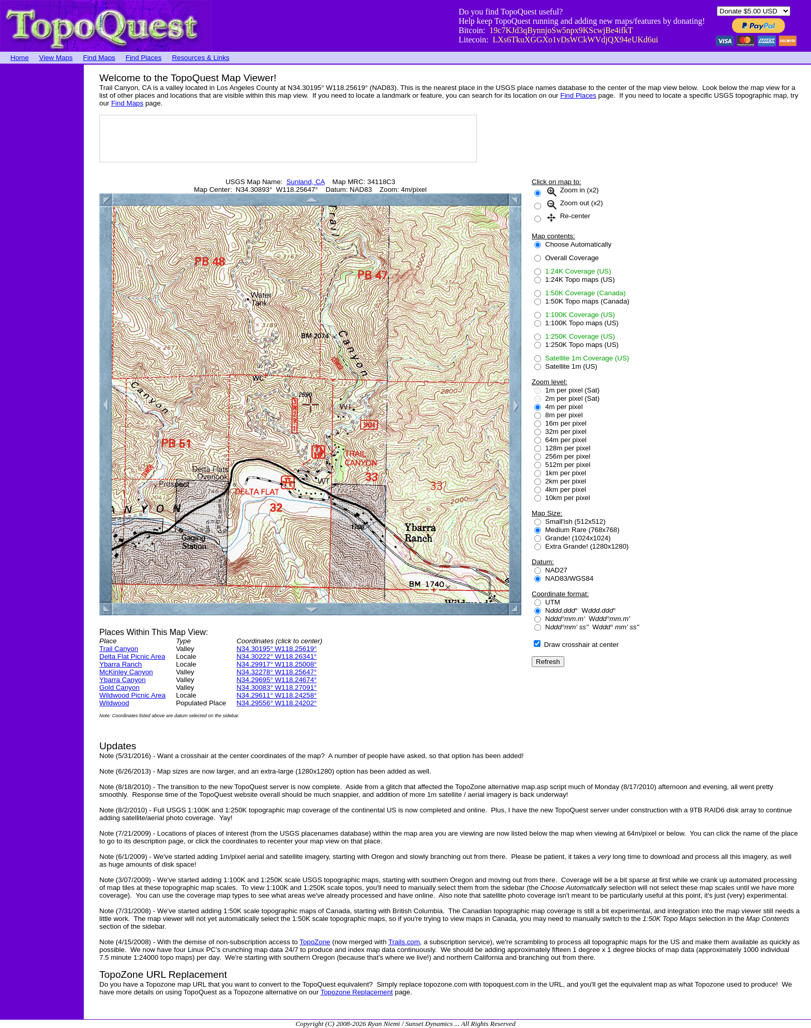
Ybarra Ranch (120, 664)
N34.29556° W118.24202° (276, 703)
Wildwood (114, 703)
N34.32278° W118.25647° (276, 672)
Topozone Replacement (357, 992)
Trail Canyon (118, 649)
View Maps (56, 58)
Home (19, 58)
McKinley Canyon (126, 672)
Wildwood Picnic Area (132, 695)
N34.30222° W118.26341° (276, 656)
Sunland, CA (306, 182)
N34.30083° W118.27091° (276, 687)
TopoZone (314, 942)
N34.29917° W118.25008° (276, 664)
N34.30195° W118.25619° (276, 649)
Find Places (144, 58)
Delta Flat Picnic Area (132, 656)
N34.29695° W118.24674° (276, 680)
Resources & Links (200, 58)
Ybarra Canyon (122, 680)
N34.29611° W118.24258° (276, 695)
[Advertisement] (41, 220)
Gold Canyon (119, 687)
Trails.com (404, 942)
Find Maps (99, 58)
